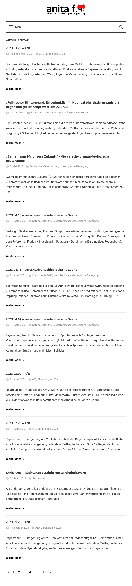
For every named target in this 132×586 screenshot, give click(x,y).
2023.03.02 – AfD (18, 374)
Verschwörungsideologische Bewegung (66, 112)
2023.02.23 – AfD (18, 423)
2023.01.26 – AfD (18, 522)
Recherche (37, 112)
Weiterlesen (14, 88)
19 (44, 572)
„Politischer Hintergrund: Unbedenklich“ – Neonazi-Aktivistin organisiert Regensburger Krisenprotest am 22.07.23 (62, 104)
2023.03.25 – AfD (18, 48)
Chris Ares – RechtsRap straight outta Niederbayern (46, 472)
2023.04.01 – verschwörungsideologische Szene (41, 319)
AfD (41, 53)
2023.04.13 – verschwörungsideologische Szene (41, 270)
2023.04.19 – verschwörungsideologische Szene (41, 215)
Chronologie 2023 (55, 53)
